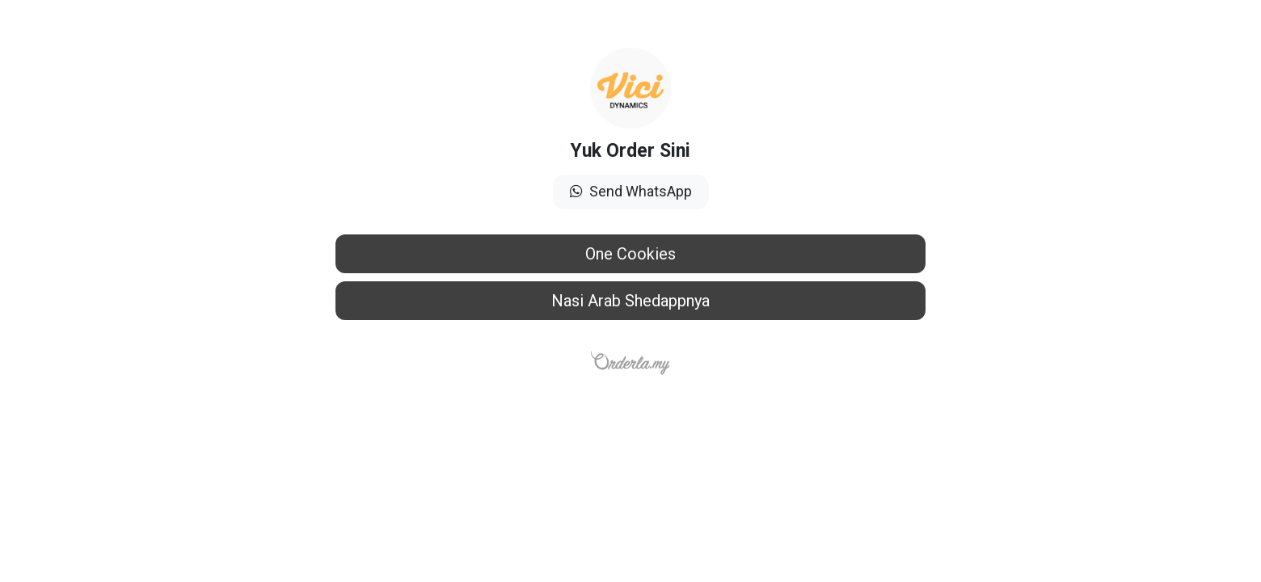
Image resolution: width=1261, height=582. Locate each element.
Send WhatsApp (631, 191)
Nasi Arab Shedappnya (630, 300)
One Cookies (630, 254)
